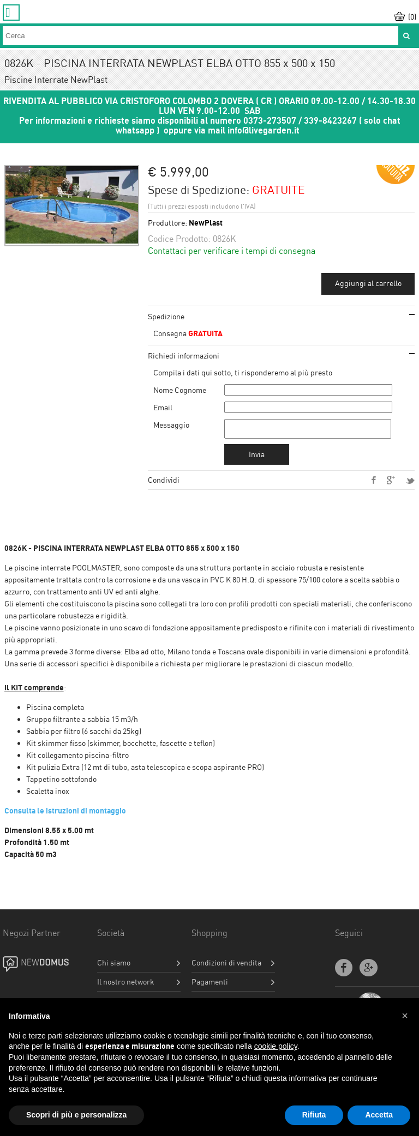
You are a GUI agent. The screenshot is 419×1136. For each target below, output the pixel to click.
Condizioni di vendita (226, 966)
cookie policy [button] (275, 1046)
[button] (405, 1015)
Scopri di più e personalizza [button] (76, 1114)
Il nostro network (125, 985)
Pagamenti (209, 985)
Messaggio (171, 424)
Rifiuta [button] (314, 1114)
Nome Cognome (179, 389)
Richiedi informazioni (183, 355)
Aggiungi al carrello (368, 283)
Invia (257, 457)
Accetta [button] (379, 1114)
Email (162, 407)
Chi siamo (113, 966)
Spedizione (166, 316)
